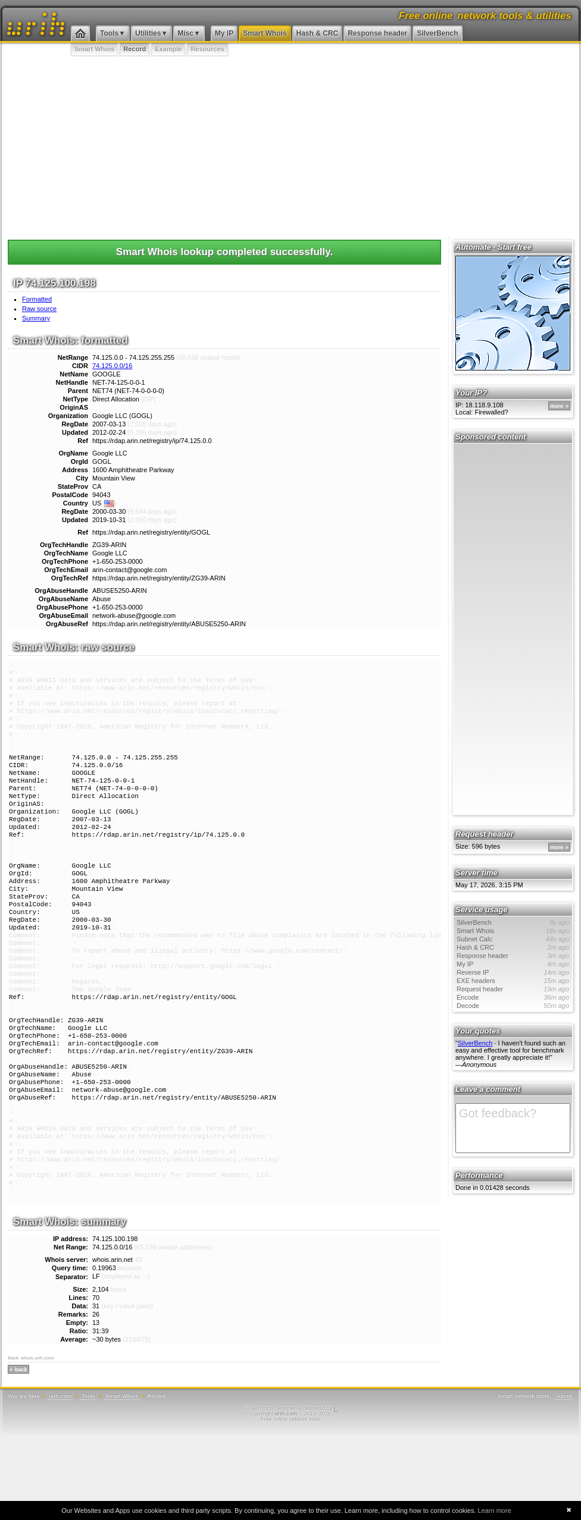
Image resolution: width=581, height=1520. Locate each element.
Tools (109, 33)
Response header (377, 33)
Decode (513, 1005)
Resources (207, 48)
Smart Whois (264, 33)
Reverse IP (513, 972)
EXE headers (513, 980)
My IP (224, 33)
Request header (513, 989)
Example (168, 48)
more (556, 406)
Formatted (37, 299)
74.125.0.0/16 (112, 365)
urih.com (60, 1480)
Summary (36, 318)
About (564, 1480)
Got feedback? (512, 1128)
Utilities (148, 33)
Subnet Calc (513, 939)
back (21, 1453)
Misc (185, 33)
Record (134, 48)
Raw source (39, 308)
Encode (513, 997)
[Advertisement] (290, 145)
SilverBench (437, 33)
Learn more (494, 1510)
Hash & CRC (317, 33)
